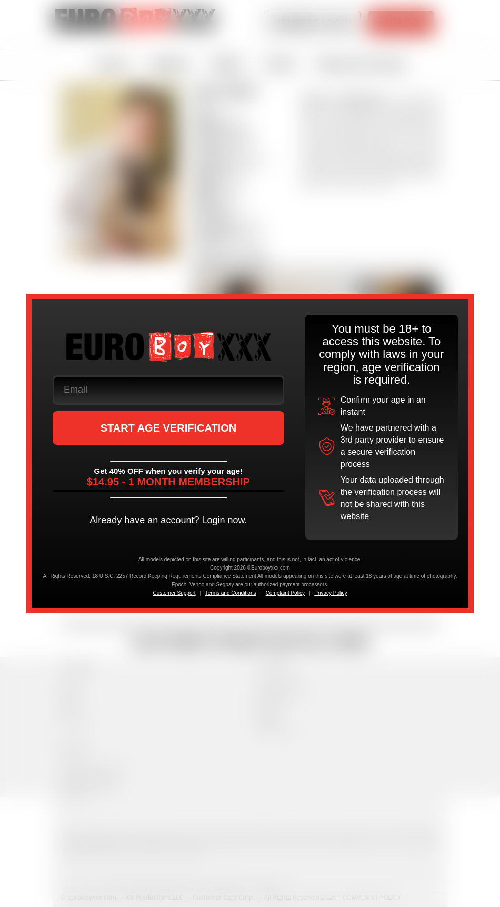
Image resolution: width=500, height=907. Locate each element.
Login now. (224, 520)
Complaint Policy (285, 593)
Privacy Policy (330, 593)
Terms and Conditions (230, 593)
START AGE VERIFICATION (169, 428)
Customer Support (174, 593)
